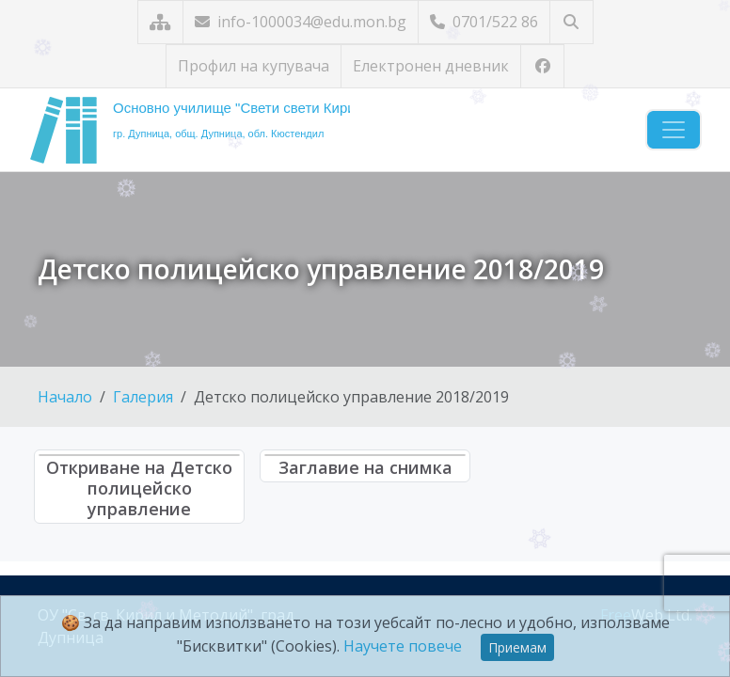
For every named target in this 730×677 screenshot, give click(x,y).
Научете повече (402, 646)
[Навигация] (673, 130)
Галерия (143, 396)
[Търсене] (571, 22)
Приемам (517, 647)
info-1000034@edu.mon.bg (300, 21)
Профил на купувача (253, 65)
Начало (65, 396)
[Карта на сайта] (160, 22)
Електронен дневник (431, 65)
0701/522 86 (484, 21)
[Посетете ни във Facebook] (542, 66)
